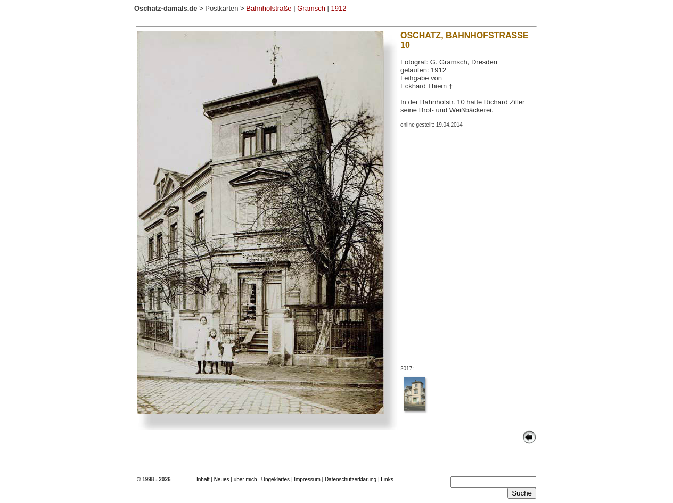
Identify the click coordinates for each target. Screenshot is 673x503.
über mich (245, 479)
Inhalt (202, 479)
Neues (221, 479)
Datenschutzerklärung (350, 479)
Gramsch (311, 8)
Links (387, 479)
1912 (339, 8)
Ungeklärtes (275, 479)
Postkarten (221, 8)
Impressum (307, 479)
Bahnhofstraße (268, 8)
